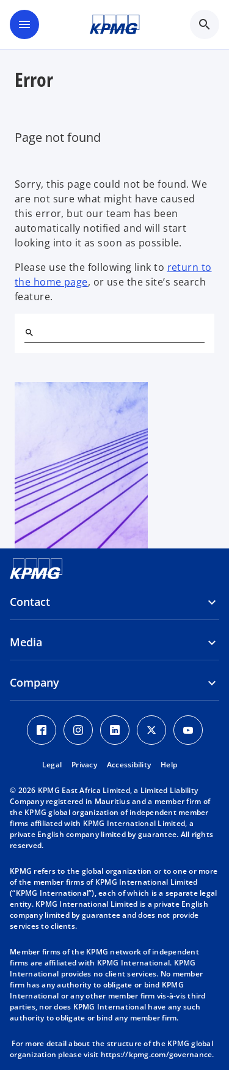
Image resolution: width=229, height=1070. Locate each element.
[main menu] (24, 24)
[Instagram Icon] (78, 730)
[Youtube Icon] (188, 730)
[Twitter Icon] (151, 730)
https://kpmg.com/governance (157, 1054)
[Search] (29, 332)
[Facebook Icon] (41, 730)
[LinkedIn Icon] (114, 730)
